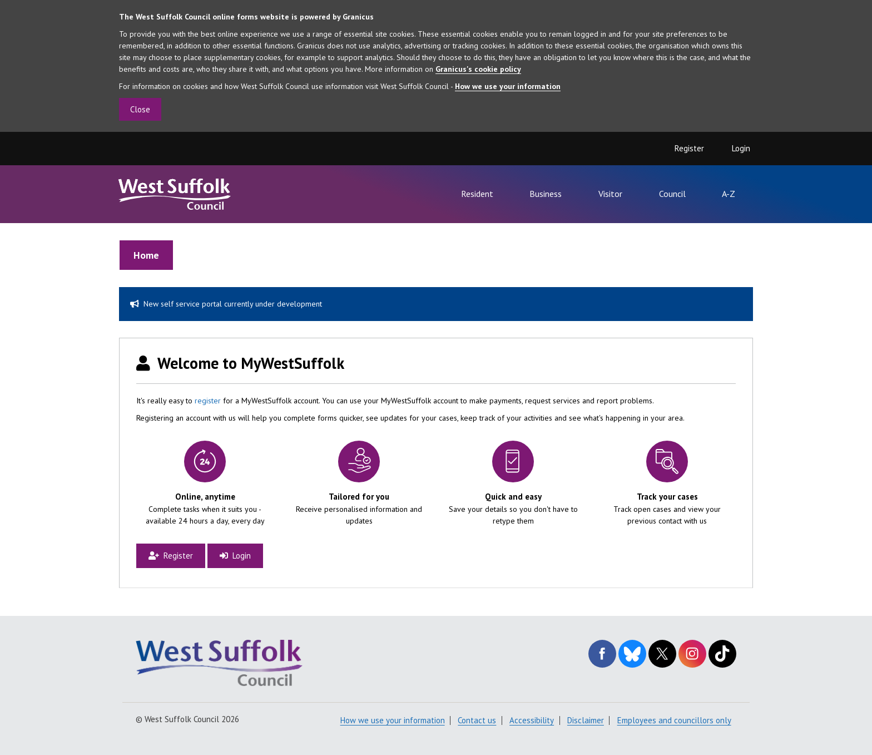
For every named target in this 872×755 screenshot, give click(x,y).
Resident (477, 193)
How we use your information (508, 86)
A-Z (728, 193)
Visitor (610, 193)
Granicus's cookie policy (478, 69)
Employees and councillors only (674, 720)
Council (672, 193)
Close (140, 109)
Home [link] (146, 255)
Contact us (477, 720)
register (208, 401)
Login (741, 148)
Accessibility (531, 720)
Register (689, 148)
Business (545, 193)
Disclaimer (585, 720)
